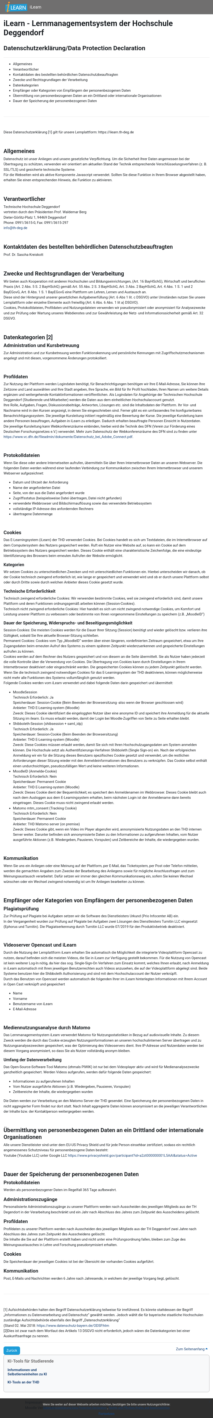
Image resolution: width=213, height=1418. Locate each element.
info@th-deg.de (15, 228)
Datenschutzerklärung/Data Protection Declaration (75, 1407)
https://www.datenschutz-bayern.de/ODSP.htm (73, 1325)
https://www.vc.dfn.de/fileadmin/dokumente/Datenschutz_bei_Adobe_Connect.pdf (68, 437)
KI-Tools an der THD (23, 1382)
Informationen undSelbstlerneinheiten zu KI (27, 1372)
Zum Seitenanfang (192, 1349)
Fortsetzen (106, 1414)
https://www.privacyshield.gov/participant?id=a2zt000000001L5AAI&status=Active (132, 1155)
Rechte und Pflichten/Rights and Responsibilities (139, 1407)
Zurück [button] (11, 1350)
